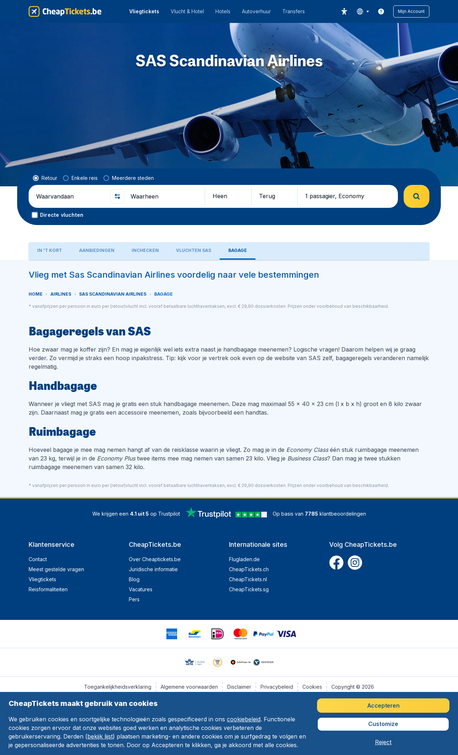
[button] (411, 11)
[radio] (45, 178)
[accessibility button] (344, 11)
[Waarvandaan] (70, 196)
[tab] (49, 251)
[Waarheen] (164, 196)
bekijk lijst (100, 736)
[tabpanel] (229, 378)
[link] (381, 11)
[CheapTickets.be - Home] (65, 11)
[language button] (362, 11)
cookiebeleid (243, 719)
